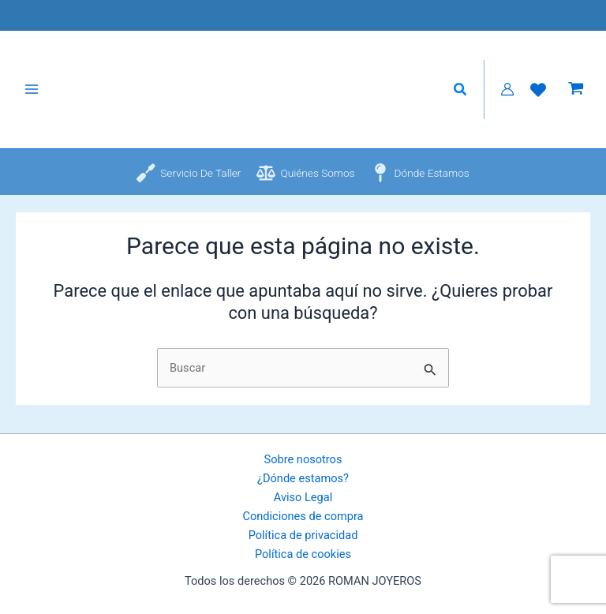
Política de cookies (303, 554)
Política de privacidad (303, 535)
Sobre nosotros (303, 459)
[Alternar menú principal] (31, 94)
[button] (461, 95)
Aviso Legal (303, 497)
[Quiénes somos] (305, 183)
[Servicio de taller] (189, 183)
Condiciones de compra (302, 516)
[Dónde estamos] (420, 183)
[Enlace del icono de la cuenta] (507, 95)
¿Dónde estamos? (303, 478)
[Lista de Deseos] (538, 95)
